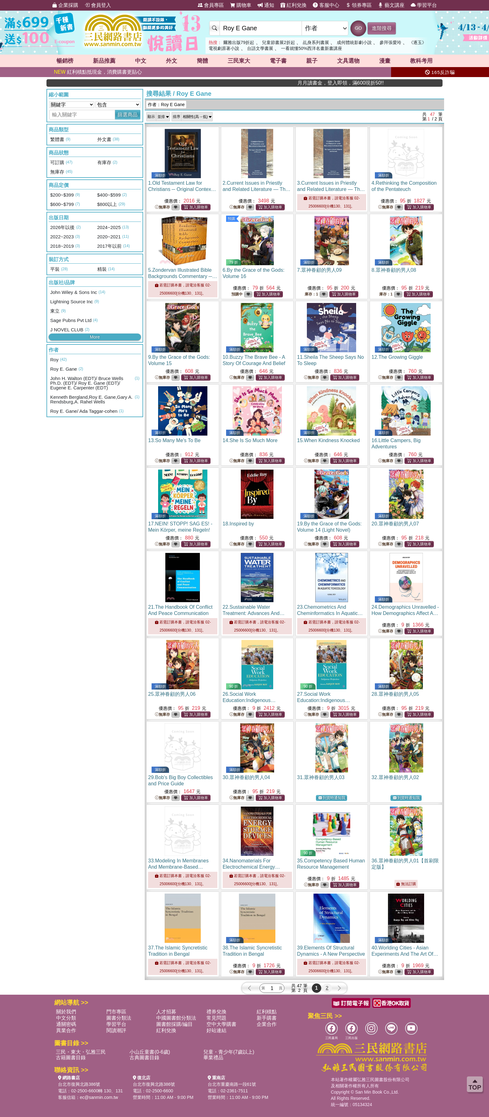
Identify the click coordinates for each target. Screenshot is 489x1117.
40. (404, 954)
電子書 (278, 61)
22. (254, 613)
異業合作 (66, 1030)
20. (395, 523)
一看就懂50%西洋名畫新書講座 (311, 48)
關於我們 (66, 1011)
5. (182, 276)
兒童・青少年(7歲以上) (228, 1052)
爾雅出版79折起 (238, 42)
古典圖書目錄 (144, 1057)
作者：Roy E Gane (166, 104)
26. (249, 700)
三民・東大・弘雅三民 (81, 1052)
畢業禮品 (213, 1057)
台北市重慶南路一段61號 (232, 1084)
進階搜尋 (382, 28)
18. (238, 523)
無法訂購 (406, 884)
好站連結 (216, 1030)
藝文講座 (391, 5)
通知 (266, 5)
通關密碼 (66, 1024)
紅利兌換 (293, 5)
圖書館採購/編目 (174, 1024)
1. (182, 189)
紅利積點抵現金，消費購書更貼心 (98, 72)
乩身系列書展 (316, 42)
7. (319, 270)
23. (330, 613)
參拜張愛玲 (390, 42)
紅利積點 (267, 1011)
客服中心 (326, 5)
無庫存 (162, 207)
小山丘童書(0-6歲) (149, 1052)
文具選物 (348, 61)
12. (397, 357)
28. (395, 694)
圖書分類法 (118, 1018)
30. (246, 777)
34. (251, 867)
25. (172, 694)
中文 (140, 61)
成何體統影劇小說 (354, 42)
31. (321, 777)
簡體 (202, 61)
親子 (311, 61)
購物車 (240, 5)
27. (323, 700)
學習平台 (424, 5)
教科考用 (421, 61)
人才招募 (166, 1011)
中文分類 (66, 1018)
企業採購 (65, 5)
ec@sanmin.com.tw (99, 1097)
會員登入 (98, 5)
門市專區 (116, 1011)
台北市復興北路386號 (79, 1084)
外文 (171, 61)
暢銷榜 (64, 61)
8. (393, 270)
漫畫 (384, 61)
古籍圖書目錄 (71, 1057)
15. (328, 440)
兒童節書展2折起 (278, 42)
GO (358, 28)
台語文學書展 (260, 48)
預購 (231, 219)
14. (250, 440)
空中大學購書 (221, 1024)
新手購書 (267, 1018)
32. (395, 777)
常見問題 (216, 1018)
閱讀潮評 (116, 1030)
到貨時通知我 (331, 798)
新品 (104, 61)
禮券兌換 (216, 1011)
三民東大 (239, 61)
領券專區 (359, 5)
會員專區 (211, 5)
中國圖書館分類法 (176, 1018)
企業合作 (267, 1024)
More (95, 336)
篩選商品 (128, 114)
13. (174, 440)
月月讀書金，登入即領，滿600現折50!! (400, 82)
